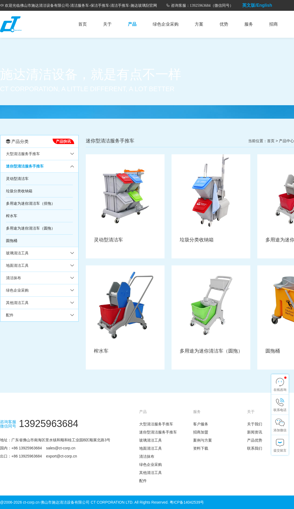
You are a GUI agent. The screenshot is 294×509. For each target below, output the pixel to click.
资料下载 (200, 448)
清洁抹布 (13, 278)
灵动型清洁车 (17, 178)
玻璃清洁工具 (17, 253)
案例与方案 (202, 440)
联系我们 (254, 448)
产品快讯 (63, 141)
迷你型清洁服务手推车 (25, 166)
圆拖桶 (11, 240)
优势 (224, 24)
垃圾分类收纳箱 (19, 191)
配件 (9, 315)
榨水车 (11, 216)
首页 (82, 24)
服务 (248, 24)
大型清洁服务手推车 (23, 154)
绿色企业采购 (166, 24)
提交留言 (280, 450)
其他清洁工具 (17, 302)
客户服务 (200, 424)
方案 (199, 24)
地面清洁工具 (17, 265)
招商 (273, 24)
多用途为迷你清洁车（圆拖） (30, 228)
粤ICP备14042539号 (187, 502)
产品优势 (254, 440)
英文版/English (257, 5)
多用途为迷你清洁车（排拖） (30, 203)
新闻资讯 (254, 432)
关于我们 (254, 424)
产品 (132, 24)
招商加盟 (200, 432)
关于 (107, 24)
